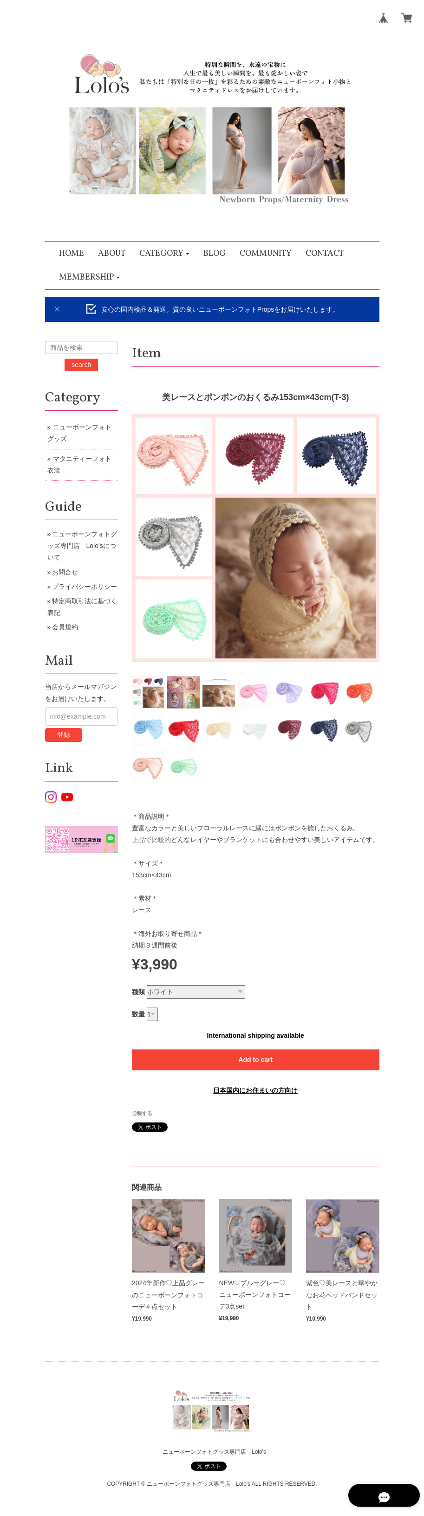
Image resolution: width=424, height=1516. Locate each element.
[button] (164, 254)
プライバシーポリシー (84, 586)
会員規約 (65, 627)
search (81, 364)
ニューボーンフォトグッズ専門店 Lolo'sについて (82, 545)
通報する (142, 1113)
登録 (63, 734)
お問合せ (65, 572)
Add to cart (255, 1059)
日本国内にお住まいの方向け (255, 1090)
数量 (138, 1014)
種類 (138, 991)
